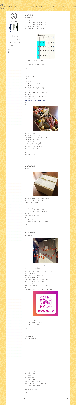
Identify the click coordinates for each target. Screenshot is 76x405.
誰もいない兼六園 (30, 338)
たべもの (10, 52)
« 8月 (12, 45)
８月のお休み (29, 17)
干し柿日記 (28, 235)
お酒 (9, 51)
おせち (27, 168)
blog (9, 49)
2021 (26, 78)
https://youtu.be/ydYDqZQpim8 (35, 100)
